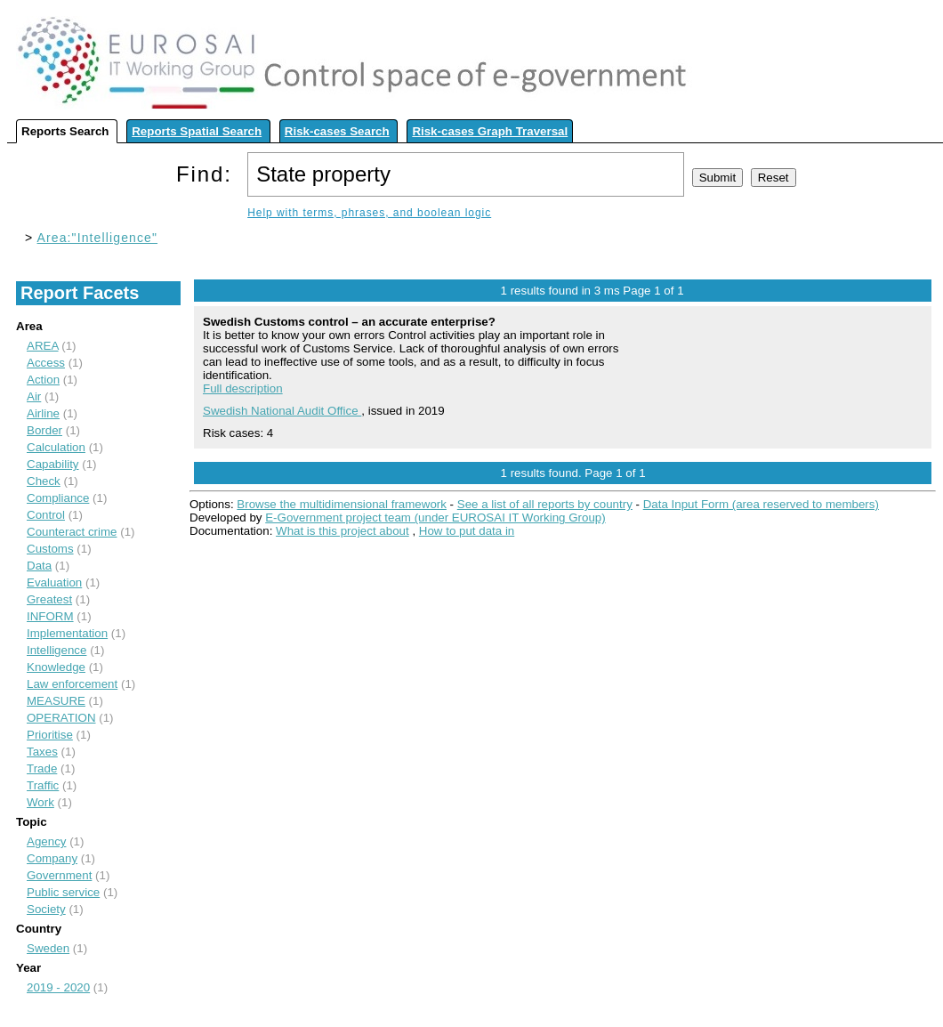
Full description (243, 388)
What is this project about (342, 531)
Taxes (42, 751)
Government (59, 875)
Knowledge (56, 667)
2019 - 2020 (58, 987)
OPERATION (61, 717)
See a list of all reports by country (545, 504)
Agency (46, 841)
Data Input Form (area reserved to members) (761, 504)
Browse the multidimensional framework (342, 504)
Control (46, 515)
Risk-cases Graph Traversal (490, 131)
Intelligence (56, 650)
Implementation (67, 633)
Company (52, 858)
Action (43, 379)
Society (46, 909)
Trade (42, 768)
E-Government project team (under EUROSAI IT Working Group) (435, 517)
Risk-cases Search (337, 131)
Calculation (56, 447)
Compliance (58, 498)
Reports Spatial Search (197, 131)
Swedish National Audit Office (282, 410)
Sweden (48, 948)
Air (34, 396)
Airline (43, 413)
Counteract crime (72, 531)
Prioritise (50, 734)
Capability (53, 464)
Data (39, 565)
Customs (50, 548)
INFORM (50, 616)
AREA (43, 345)
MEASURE (56, 701)
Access (46, 362)
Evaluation (54, 582)
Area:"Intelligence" (97, 237)
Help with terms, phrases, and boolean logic (369, 212)
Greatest (49, 599)
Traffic (43, 785)
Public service (63, 892)
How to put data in (466, 531)
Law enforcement (72, 684)
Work (40, 802)
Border (44, 430)
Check (43, 481)
